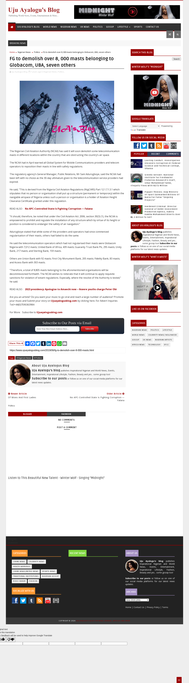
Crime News (19, 562)
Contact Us (152, 27)
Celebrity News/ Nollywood (162, 335)
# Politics (38, 358)
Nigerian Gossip (50, 576)
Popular (139, 154)
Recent (155, 154)
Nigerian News (69, 27)
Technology (154, 345)
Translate (138, 129)
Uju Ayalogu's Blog (28, 27)
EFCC (166, 345)
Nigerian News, (50, 71)
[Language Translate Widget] (145, 126)
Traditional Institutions (26, 576)
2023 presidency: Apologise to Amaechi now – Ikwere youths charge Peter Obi (71, 289)
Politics (98, 27)
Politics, (61, 71)
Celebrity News (36, 562)
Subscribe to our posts (49, 378)
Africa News (138, 345)
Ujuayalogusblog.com (64, 300)
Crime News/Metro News (25, 571)
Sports (138, 27)
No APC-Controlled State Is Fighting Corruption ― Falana (59, 208)
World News (50, 27)
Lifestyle (123, 27)
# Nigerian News (24, 358)
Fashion (33, 581)
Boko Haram (19, 581)
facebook (66, 414)
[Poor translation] (11, 639)
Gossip (110, 27)
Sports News (49, 571)
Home (12, 52)
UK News (84, 27)
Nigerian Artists (163, 340)
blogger (27, 414)
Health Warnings (21, 566)
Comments (172, 154)
